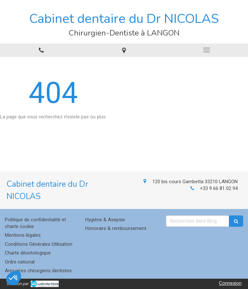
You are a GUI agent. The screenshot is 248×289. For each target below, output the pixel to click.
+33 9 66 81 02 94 (219, 188)
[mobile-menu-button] (206, 50)
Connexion (230, 283)
